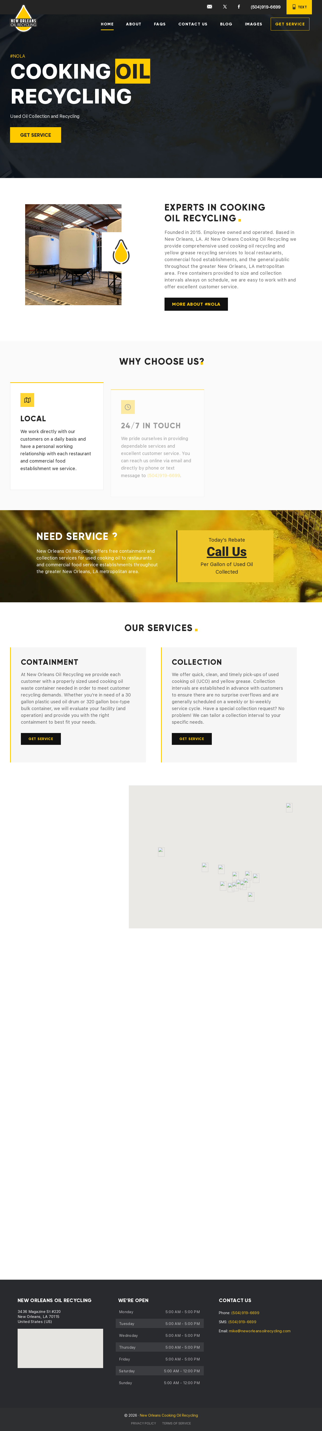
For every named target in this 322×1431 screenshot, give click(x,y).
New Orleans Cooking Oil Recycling (169, 1415)
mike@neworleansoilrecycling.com (260, 1331)
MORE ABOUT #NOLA (197, 304)
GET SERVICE (35, 135)
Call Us (227, 553)
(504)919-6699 (266, 7)
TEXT (299, 6)
